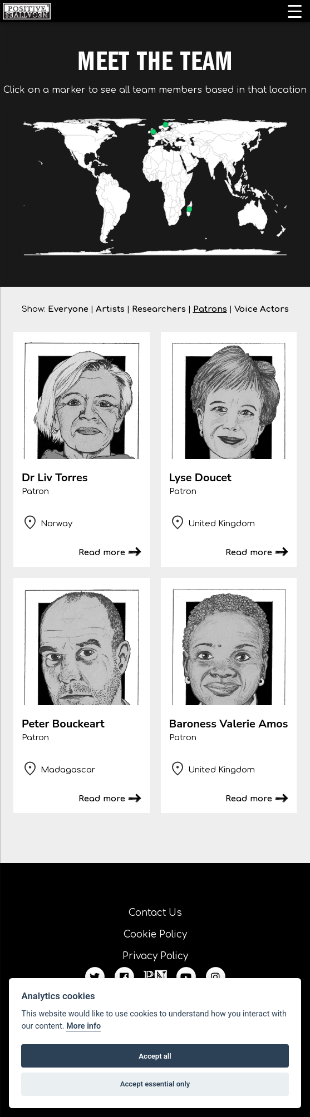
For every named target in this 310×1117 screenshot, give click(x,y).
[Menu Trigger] (294, 11)
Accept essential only (155, 1084)
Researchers (159, 309)
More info (83, 1026)
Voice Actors (261, 309)
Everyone (68, 309)
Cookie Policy (155, 934)
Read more (101, 552)
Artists (110, 309)
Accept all (155, 1056)
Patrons (210, 309)
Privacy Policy (155, 956)
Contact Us (155, 912)
